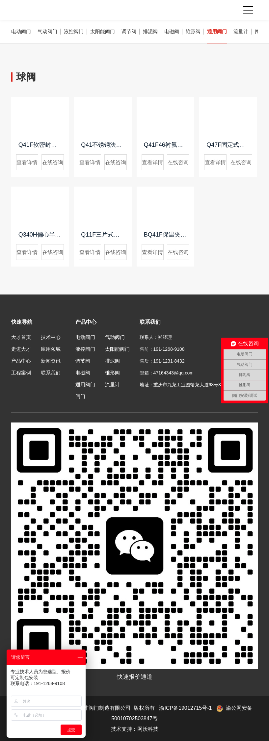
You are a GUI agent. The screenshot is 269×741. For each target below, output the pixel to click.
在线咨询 (52, 162)
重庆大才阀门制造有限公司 (54, 10)
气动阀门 (47, 31)
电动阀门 (21, 31)
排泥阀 (150, 31)
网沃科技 (147, 729)
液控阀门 (74, 31)
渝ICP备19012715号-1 (185, 708)
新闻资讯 (51, 361)
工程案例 (21, 372)
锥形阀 (193, 31)
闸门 (80, 396)
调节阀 (128, 31)
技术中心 (51, 337)
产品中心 (21, 361)
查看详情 (27, 162)
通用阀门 (217, 31)
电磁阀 (171, 31)
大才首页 (21, 337)
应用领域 (51, 349)
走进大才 (21, 349)
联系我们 (51, 372)
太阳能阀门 (102, 31)
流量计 (240, 31)
